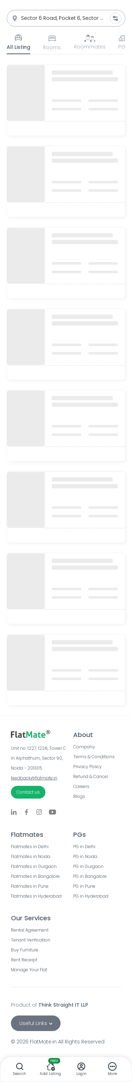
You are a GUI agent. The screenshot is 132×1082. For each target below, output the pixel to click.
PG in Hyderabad (90, 896)
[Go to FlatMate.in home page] (42, 734)
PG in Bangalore (90, 876)
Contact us (28, 792)
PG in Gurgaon (88, 866)
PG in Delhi (84, 847)
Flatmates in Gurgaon (34, 866)
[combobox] (66, 18)
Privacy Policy (87, 767)
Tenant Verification (30, 940)
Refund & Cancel (90, 776)
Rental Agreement (30, 930)
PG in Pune (84, 886)
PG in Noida (85, 856)
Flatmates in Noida (30, 856)
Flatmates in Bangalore (35, 876)
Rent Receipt (24, 960)
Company (84, 747)
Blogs (79, 796)
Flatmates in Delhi (30, 847)
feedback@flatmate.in (34, 778)
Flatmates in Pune (30, 886)
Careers (81, 786)
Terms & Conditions (94, 757)
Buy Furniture (24, 950)
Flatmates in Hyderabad (35, 896)
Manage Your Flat (29, 970)
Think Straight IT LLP (63, 1004)
